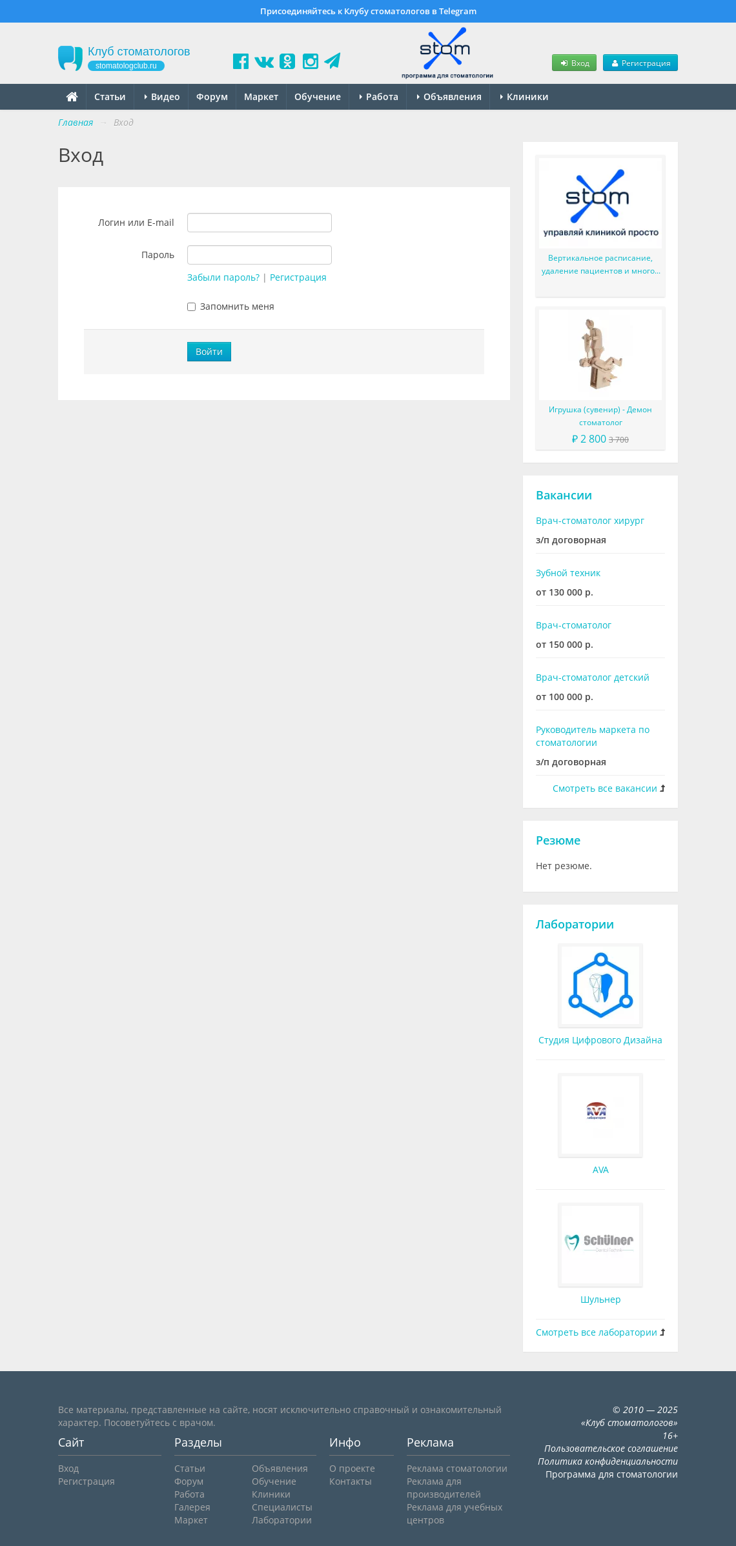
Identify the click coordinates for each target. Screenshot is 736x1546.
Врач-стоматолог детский (592, 677)
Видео (162, 96)
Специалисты (282, 1507)
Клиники (524, 96)
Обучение (317, 96)
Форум (212, 96)
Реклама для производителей (444, 1487)
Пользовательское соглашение (611, 1448)
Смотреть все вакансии (605, 788)
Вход (574, 62)
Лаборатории (575, 924)
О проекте (352, 1468)
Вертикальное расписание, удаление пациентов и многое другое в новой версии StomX (600, 264)
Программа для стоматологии (612, 1474)
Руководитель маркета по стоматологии (592, 735)
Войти (209, 351)
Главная (75, 122)
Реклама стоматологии (457, 1468)
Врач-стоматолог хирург (590, 520)
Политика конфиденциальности (608, 1461)
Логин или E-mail (136, 222)
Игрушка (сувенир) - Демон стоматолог (600, 416)
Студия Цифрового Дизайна (600, 1040)
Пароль (157, 254)
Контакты (350, 1481)
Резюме (558, 840)
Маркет (261, 96)
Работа (379, 96)
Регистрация (640, 62)
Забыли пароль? (223, 277)
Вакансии (564, 495)
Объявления (449, 96)
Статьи (110, 96)
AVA (601, 1169)
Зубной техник (568, 573)
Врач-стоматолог (573, 625)
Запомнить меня (230, 306)
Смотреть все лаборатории (596, 1332)
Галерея (192, 1507)
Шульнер (600, 1299)
